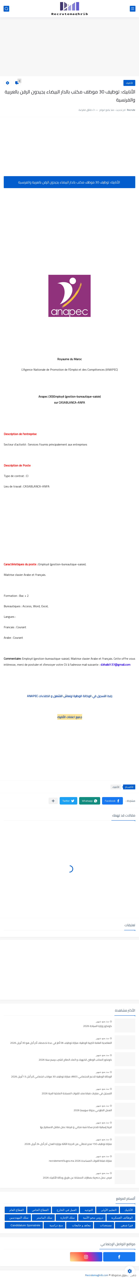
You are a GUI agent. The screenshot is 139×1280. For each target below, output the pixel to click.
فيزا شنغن (127, 1225)
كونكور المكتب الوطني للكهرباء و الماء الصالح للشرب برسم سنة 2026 (75, 1060)
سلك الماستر (44, 1217)
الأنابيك (129, 83)
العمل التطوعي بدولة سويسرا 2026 (93, 1110)
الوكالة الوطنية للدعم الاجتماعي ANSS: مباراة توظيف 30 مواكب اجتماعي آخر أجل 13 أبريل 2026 (61, 1076)
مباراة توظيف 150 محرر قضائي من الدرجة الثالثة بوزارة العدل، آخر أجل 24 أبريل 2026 (68, 1144)
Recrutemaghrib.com (96, 1275)
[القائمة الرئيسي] (132, 9)
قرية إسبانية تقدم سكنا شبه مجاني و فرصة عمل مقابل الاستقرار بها (76, 1127)
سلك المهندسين (19, 1217)
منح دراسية (56, 1225)
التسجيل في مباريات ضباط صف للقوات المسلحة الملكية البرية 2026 (77, 1093)
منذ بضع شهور (102, 1021)
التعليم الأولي (108, 1209)
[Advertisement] (69, 47)
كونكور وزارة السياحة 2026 (97, 1026)
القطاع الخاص (40, 1209)
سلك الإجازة (67, 1217)
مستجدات (106, 1225)
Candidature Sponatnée (25, 1225)
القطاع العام (16, 1209)
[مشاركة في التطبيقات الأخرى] (53, 801)
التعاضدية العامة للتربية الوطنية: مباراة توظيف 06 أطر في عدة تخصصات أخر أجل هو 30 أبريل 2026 (61, 1043)
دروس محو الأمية (93, 1217)
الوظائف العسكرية (122, 1217)
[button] (112, 801)
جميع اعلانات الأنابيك (69, 717)
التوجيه (89, 1209)
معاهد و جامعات (81, 1225)
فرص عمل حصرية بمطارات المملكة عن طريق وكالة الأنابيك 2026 (77, 1178)
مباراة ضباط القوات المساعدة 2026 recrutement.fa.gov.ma (80, 1161)
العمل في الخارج (66, 1209)
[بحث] (6, 9)
